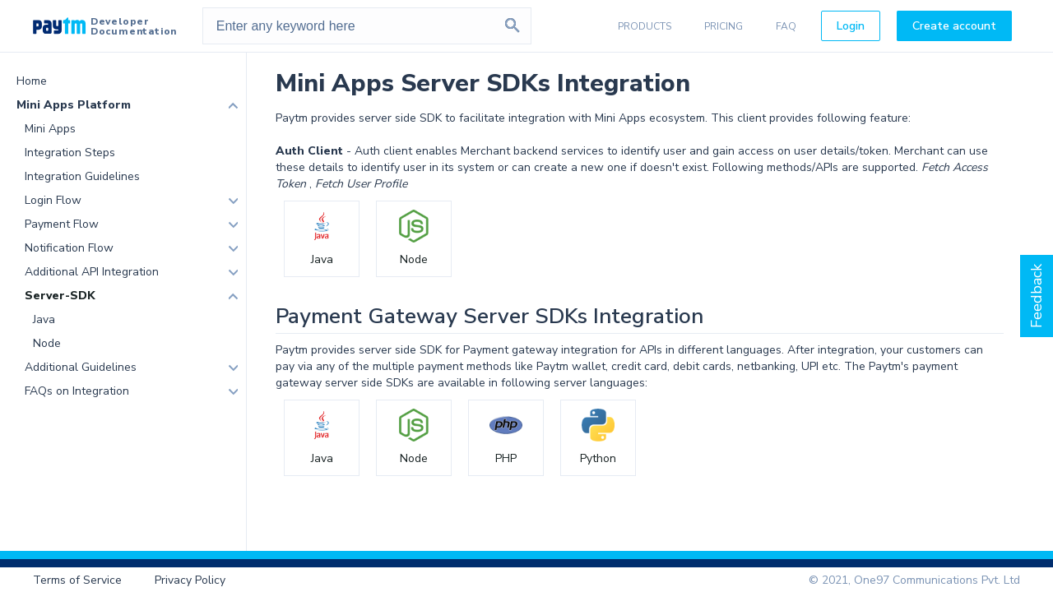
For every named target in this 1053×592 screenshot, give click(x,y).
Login (851, 26)
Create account (954, 26)
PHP (506, 458)
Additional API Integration (92, 272)
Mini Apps (50, 128)
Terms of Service (77, 580)
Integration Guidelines (82, 176)
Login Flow (53, 200)
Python (598, 458)
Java (44, 319)
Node (47, 343)
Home (31, 81)
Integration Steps (70, 152)
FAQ (786, 26)
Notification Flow (69, 248)
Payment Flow (62, 224)
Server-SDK (60, 295)
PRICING (723, 26)
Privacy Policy (190, 580)
